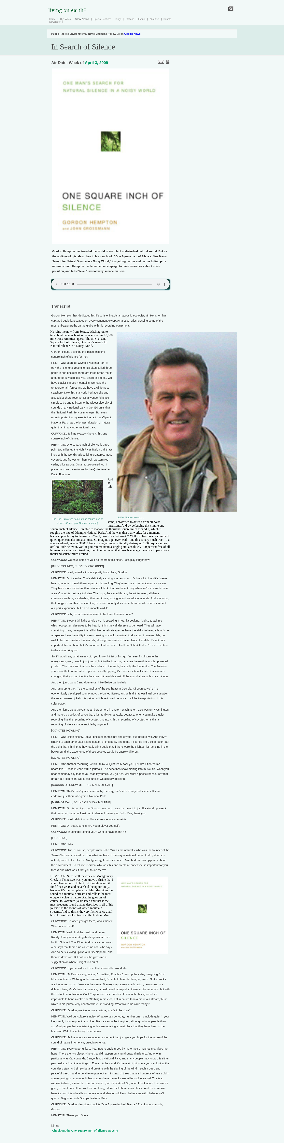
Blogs (118, 19)
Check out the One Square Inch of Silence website (85, 1130)
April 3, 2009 (96, 63)
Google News (132, 33)
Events (142, 19)
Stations (129, 19)
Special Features (102, 19)
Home (52, 19)
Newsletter (55, 21)
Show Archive (82, 19)
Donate (167, 19)
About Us (154, 19)
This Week (65, 19)
